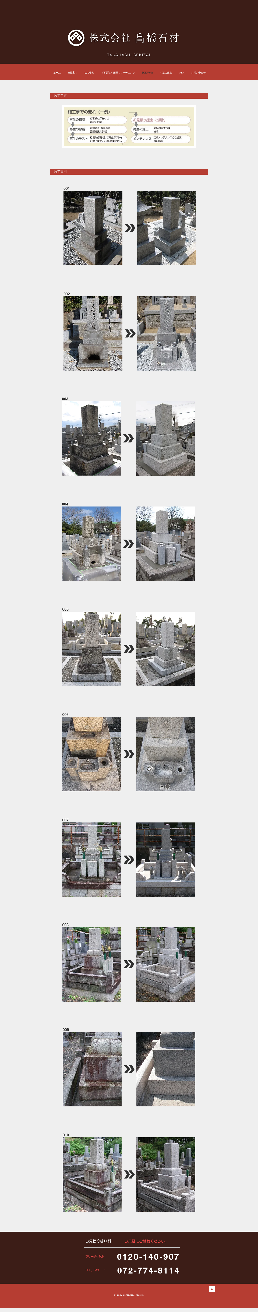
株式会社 (112, 38)
